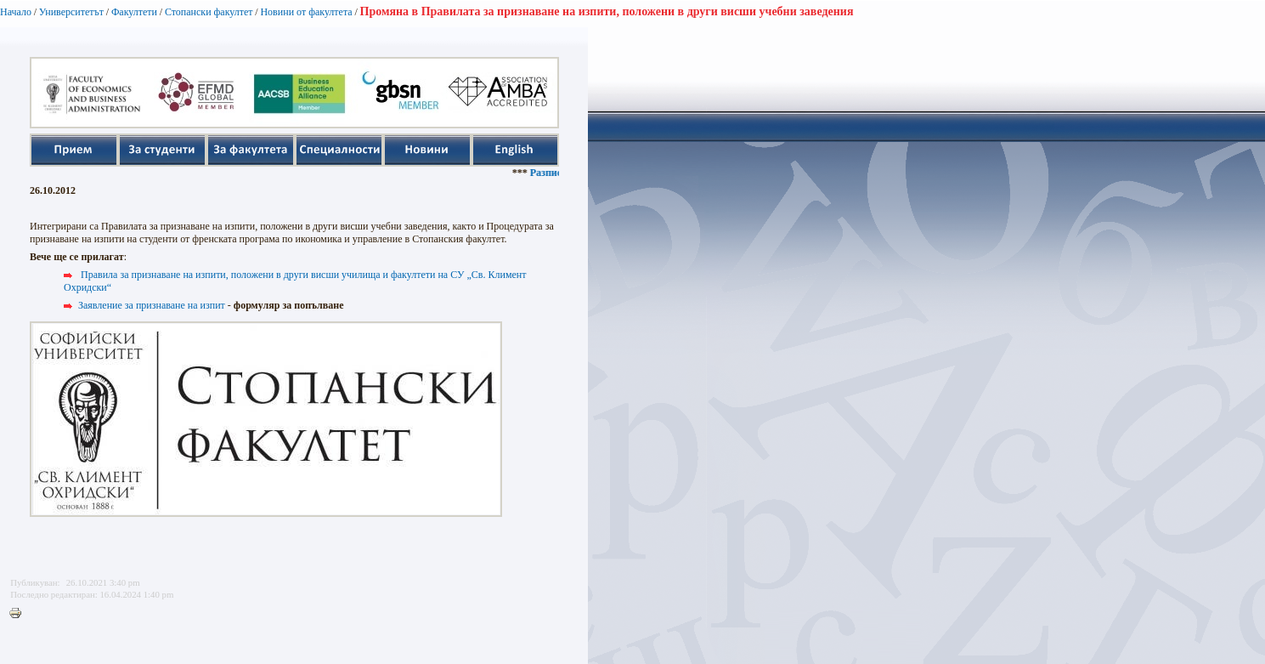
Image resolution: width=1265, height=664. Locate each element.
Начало (15, 12)
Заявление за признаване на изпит (151, 305)
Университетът (71, 12)
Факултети (134, 12)
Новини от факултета (306, 12)
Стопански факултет (209, 12)
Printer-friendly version (19, 613)
